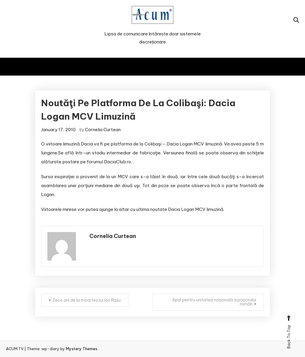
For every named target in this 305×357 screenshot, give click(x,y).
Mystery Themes (81, 348)
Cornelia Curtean (103, 129)
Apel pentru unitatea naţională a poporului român (214, 302)
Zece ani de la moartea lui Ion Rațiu (86, 300)
